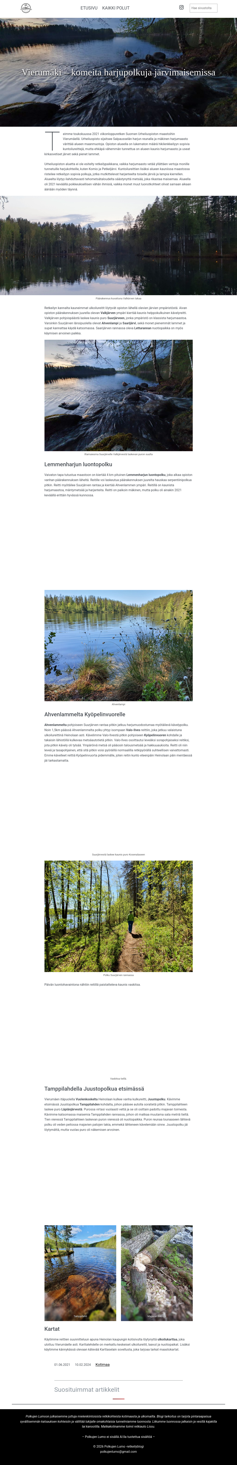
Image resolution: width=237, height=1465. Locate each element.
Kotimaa (102, 1364)
